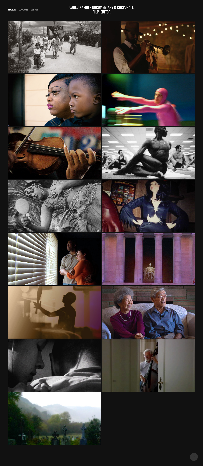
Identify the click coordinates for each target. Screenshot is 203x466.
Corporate (23, 9)
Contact (34, 9)
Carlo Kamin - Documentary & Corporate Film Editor (102, 9)
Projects (12, 9)
